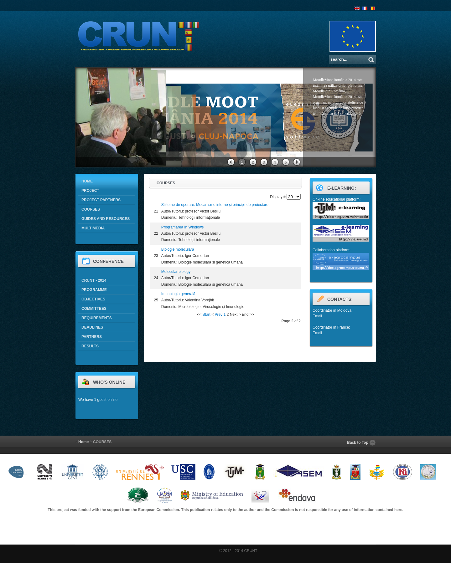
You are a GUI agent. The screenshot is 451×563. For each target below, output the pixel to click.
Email (317, 316)
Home (83, 442)
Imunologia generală (178, 294)
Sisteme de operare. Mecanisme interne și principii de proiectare (214, 204)
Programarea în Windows (182, 227)
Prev (219, 314)
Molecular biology (175, 271)
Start (206, 314)
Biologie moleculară (177, 249)
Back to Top (357, 442)
